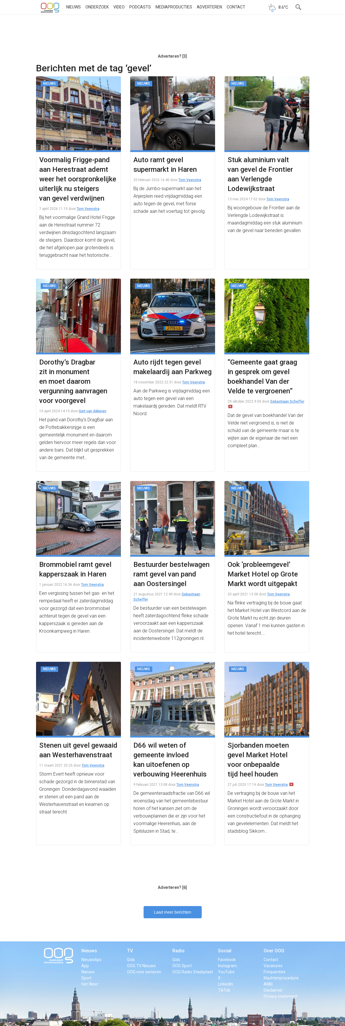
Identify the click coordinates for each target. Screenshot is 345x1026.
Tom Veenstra (88, 209)
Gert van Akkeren (92, 411)
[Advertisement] (172, 36)
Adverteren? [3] (172, 56)
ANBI (268, 984)
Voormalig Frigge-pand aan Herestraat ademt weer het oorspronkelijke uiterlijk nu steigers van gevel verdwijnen (77, 179)
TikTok (224, 990)
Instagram (227, 965)
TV (130, 951)
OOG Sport (182, 965)
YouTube (226, 972)
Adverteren (209, 7)
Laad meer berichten (172, 912)
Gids (131, 959)
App (85, 965)
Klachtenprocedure (281, 978)
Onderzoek (97, 7)
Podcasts (140, 7)
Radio (178, 951)
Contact (236, 7)
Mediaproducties (173, 7)
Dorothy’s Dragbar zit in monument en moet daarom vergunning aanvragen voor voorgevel (73, 381)
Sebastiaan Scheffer (287, 401)
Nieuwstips (91, 959)
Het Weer (89, 984)
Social (224, 951)
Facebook (227, 959)
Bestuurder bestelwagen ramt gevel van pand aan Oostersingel (171, 574)
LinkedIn (225, 984)
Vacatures (273, 965)
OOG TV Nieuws (141, 965)
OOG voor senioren (144, 972)
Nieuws (73, 7)
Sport (86, 978)
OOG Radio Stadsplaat (192, 972)
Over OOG (274, 951)
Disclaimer (273, 990)
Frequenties (274, 972)
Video (119, 7)
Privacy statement (280, 996)
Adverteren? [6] (172, 887)
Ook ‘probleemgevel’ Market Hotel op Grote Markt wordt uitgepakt (263, 574)
